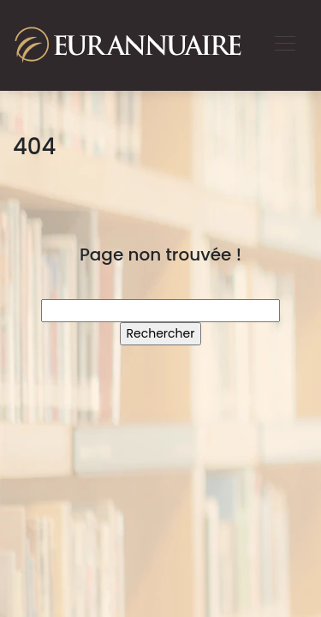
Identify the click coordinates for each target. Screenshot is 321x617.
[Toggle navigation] (284, 45)
